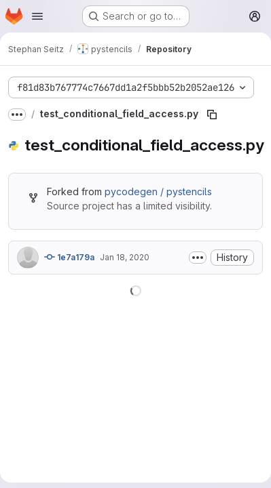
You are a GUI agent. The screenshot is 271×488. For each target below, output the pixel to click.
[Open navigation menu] (37, 16)
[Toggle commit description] (197, 257)
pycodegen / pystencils (158, 191)
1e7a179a (69, 256)
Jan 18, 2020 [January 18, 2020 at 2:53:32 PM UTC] (124, 257)
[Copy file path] (212, 114)
